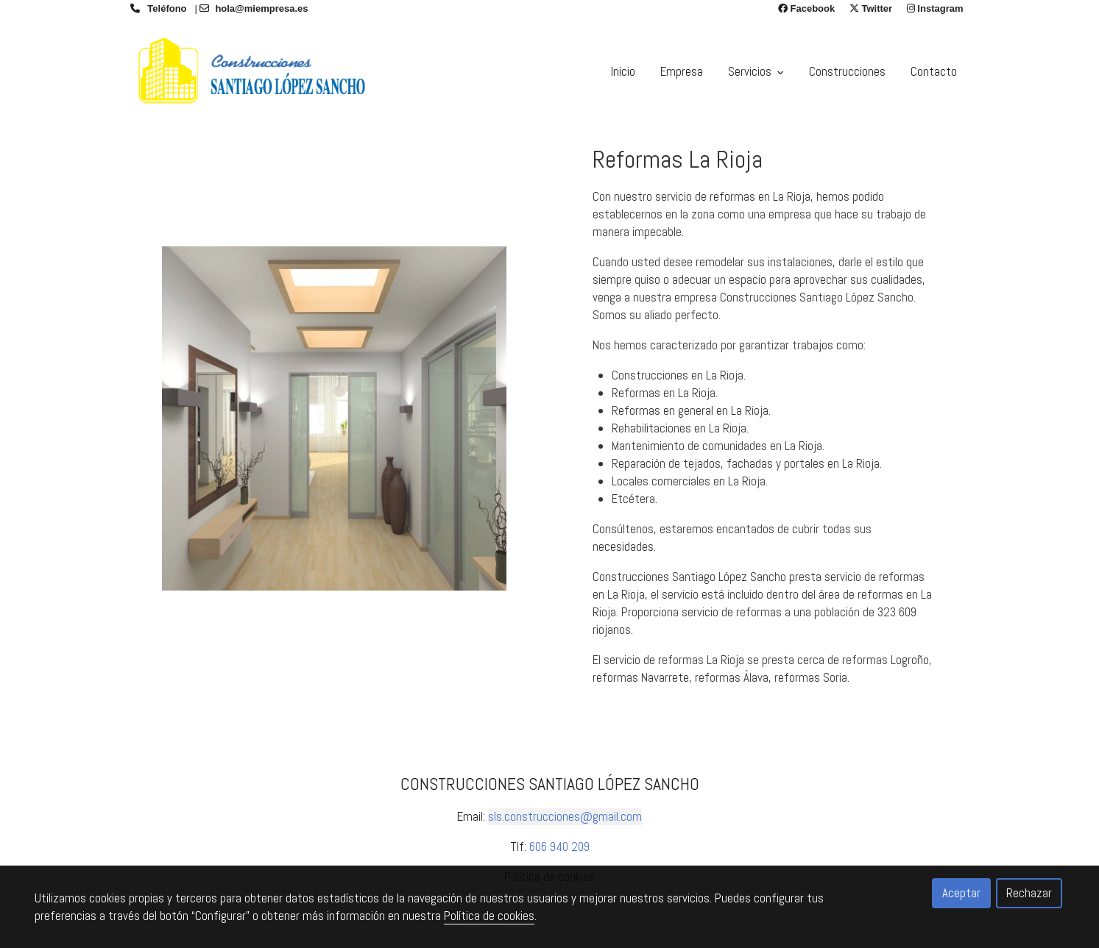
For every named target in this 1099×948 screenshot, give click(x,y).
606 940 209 (559, 846)
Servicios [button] (756, 71)
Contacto (934, 71)
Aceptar (961, 893)
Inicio (623, 71)
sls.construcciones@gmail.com (565, 816)
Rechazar (1029, 893)
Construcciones (847, 71)
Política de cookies (489, 916)
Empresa (681, 71)
